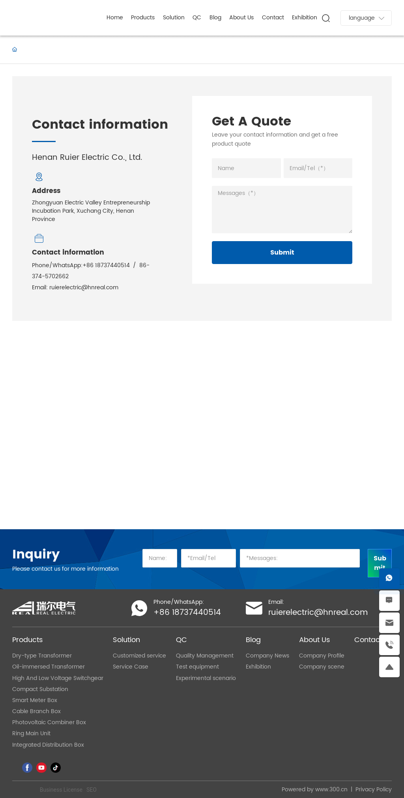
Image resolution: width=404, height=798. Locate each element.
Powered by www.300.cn (315, 789)
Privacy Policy (373, 789)
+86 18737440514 (106, 265)
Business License (61, 790)
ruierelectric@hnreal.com (83, 287)
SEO (91, 790)
